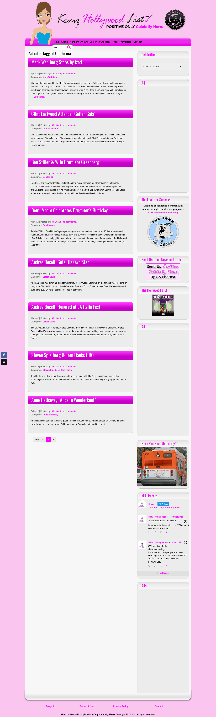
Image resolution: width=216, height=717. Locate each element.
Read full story (38, 97)
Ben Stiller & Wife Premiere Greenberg (65, 161)
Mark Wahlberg (50, 77)
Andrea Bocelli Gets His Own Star (60, 262)
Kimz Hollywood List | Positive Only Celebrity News (88, 714)
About (64, 41)
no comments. (69, 73)
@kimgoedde (161, 517)
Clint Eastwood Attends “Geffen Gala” (63, 113)
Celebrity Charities (100, 41)
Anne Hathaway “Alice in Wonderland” (63, 399)
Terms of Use (87, 706)
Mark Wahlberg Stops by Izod (56, 62)
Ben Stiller (48, 177)
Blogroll (50, 706)
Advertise (126, 41)
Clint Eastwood (50, 128)
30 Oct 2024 (177, 517)
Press (116, 41)
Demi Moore (49, 225)
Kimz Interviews (79, 41)
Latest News (49, 277)
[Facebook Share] (4, 355)
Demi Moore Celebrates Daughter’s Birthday (69, 210)
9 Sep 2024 (176, 542)
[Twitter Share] (4, 362)
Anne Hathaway (50, 415)
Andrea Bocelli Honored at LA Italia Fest (65, 306)
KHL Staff (56, 73)
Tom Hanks (66, 370)
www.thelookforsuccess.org (163, 212)
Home (56, 41)
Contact (137, 41)
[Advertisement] (163, 138)
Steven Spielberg (51, 370)
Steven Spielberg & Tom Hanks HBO (62, 354)
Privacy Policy (120, 706)
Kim (151, 516)
